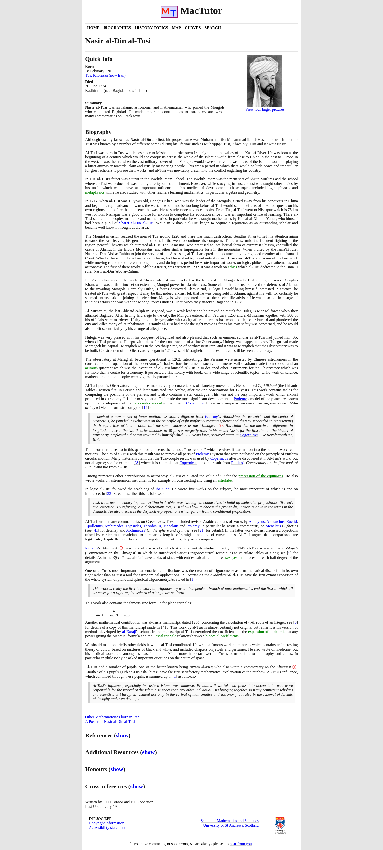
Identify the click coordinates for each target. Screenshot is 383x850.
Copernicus (195, 403)
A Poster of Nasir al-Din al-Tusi (110, 721)
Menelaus (171, 526)
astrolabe (225, 480)
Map (176, 28)
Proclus (237, 463)
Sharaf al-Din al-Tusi (136, 223)
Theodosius (152, 526)
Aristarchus (275, 521)
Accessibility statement (107, 827)
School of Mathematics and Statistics (230, 821)
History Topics (151, 28)
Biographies (117, 28)
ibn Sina (162, 489)
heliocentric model (147, 403)
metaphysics (95, 192)
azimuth (91, 368)
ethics (232, 267)
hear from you (241, 844)
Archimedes (114, 526)
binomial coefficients (222, 636)
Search (213, 28)
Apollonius (94, 526)
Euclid (292, 521)
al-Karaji (129, 632)
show (122, 735)
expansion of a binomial (267, 632)
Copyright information (106, 823)
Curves (193, 28)
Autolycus (257, 521)
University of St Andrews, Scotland (231, 825)
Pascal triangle (164, 636)
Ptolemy (240, 399)
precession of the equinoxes (260, 476)
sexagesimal (235, 557)
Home (93, 28)
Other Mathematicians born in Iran (112, 717)
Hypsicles (133, 526)
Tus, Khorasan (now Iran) (105, 75)
